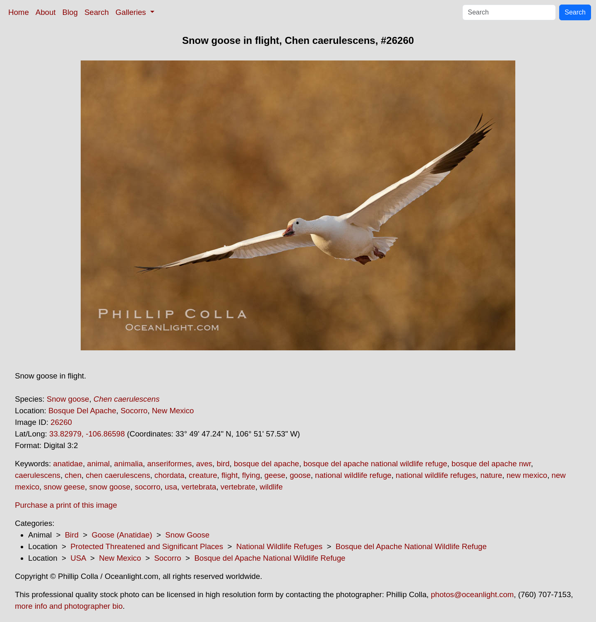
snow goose (109, 486)
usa (171, 486)
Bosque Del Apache (82, 410)
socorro (147, 486)
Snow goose (68, 399)
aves (204, 463)
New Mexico (173, 410)
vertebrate (238, 486)
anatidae (68, 463)
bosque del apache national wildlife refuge (375, 463)
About (46, 12)
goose (300, 475)
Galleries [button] (131, 12)
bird (222, 463)
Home (18, 12)
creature (203, 475)
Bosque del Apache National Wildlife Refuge (411, 546)
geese (275, 475)
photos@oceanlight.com (472, 594)
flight (229, 475)
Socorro (133, 410)
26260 (61, 422)
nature (491, 475)
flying (251, 475)
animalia (128, 463)
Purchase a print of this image (66, 505)
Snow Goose (187, 534)
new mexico (527, 475)
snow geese (64, 486)
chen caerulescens (118, 475)
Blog (70, 12)
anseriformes (169, 463)
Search (96, 12)
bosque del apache (266, 463)
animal (98, 463)
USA (78, 558)
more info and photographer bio (69, 606)
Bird (72, 534)
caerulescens (37, 475)
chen (73, 475)
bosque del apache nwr (491, 463)
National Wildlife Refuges (279, 546)
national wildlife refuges (436, 475)
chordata (169, 475)
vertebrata (198, 486)
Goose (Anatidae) (121, 534)
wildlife (271, 486)
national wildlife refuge (353, 475)
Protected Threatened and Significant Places (146, 546)
